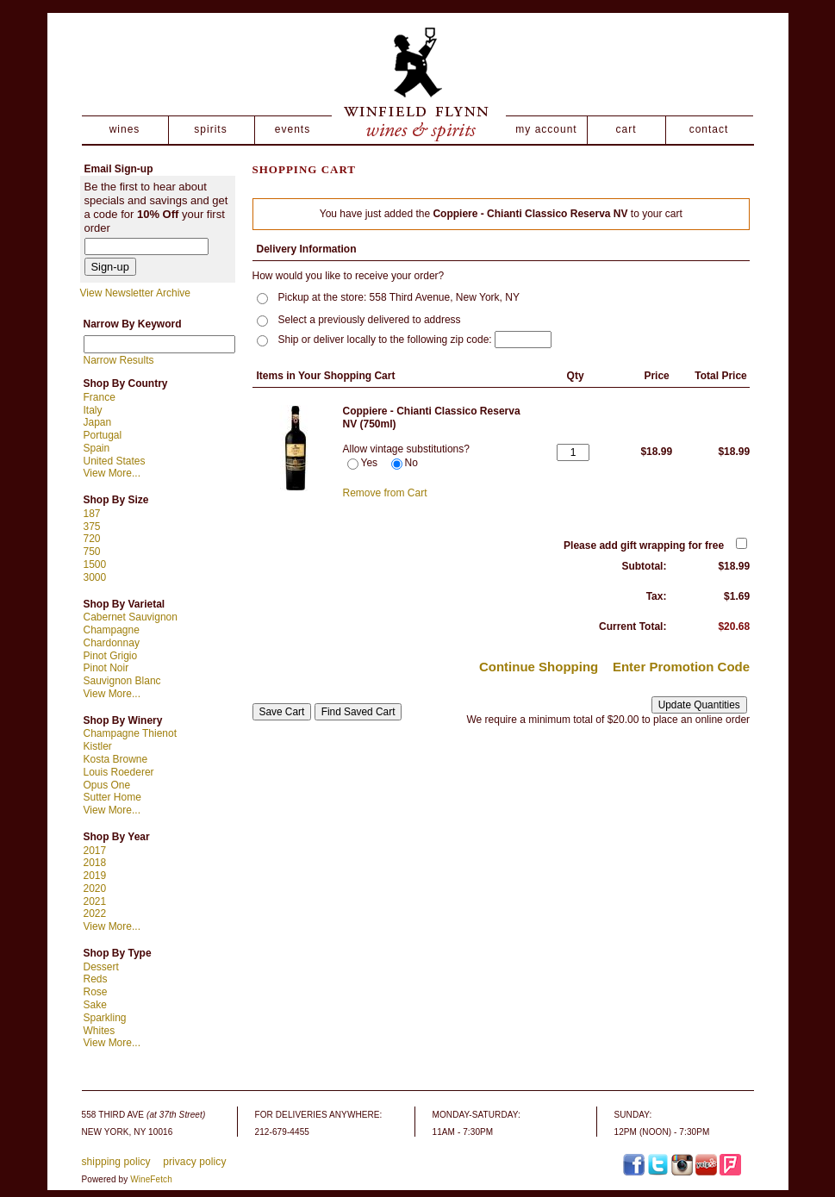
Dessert (101, 967)
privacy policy (194, 1162)
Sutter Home (112, 797)
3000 (95, 577)
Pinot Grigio (111, 656)
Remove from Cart (385, 493)
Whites (99, 1031)
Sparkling (105, 1018)
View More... (112, 473)
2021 (95, 901)
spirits (210, 129)
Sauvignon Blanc (122, 681)
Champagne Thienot (131, 733)
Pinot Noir (106, 668)
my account (545, 129)
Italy (93, 410)
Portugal (103, 435)
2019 (95, 876)
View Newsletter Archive (135, 293)
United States (115, 461)
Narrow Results (119, 360)
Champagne (112, 630)
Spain (97, 448)
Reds (96, 979)
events (292, 129)
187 (92, 514)
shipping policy (116, 1162)
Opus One (107, 785)
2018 (95, 863)
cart (625, 129)
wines (124, 129)
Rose (96, 992)
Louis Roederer (119, 772)
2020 (95, 888)
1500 (95, 564)
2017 (95, 851)
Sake (95, 1005)
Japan (98, 422)
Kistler (98, 746)
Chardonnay (112, 643)
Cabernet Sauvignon (131, 617)
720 (92, 539)
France (99, 397)
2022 (95, 913)
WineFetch (151, 1179)
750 (92, 552)
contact (709, 129)
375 (92, 527)
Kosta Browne (116, 759)
